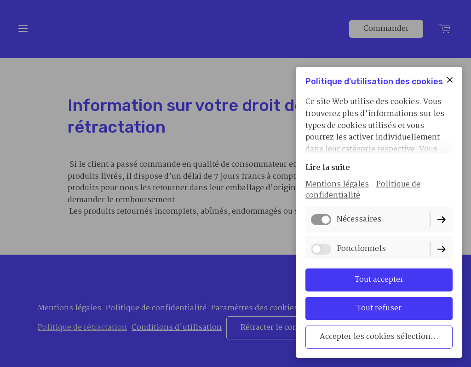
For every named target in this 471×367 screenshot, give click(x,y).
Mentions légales (337, 184)
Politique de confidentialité (362, 190)
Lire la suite (327, 168)
